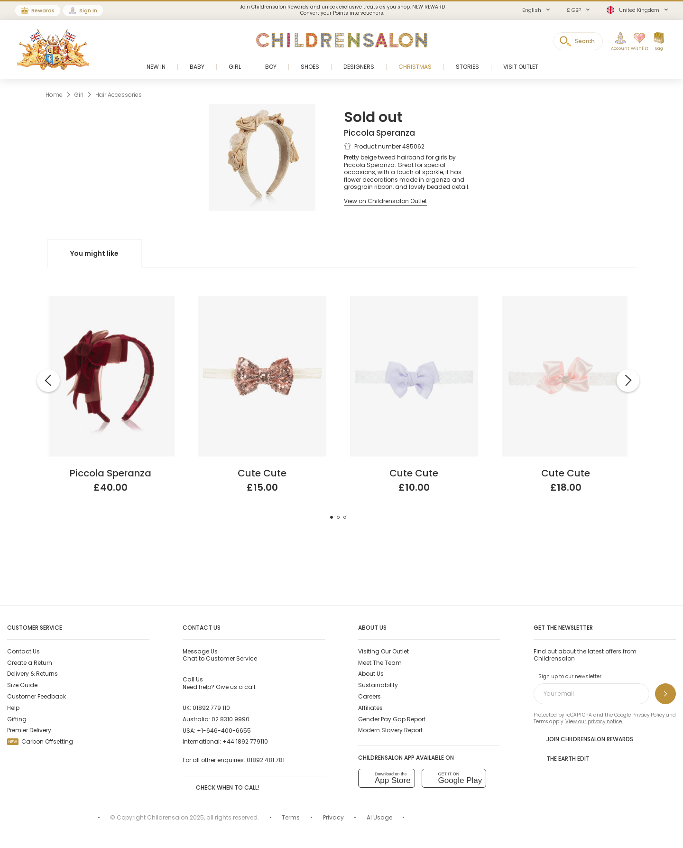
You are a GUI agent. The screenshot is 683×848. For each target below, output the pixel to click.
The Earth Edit (562, 758)
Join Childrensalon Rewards (583, 738)
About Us (371, 674)
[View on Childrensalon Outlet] (385, 201)
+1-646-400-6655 (224, 731)
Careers (369, 696)
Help (13, 708)
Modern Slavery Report (390, 730)
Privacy (333, 817)
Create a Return (29, 663)
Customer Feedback (36, 696)
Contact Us (23, 651)
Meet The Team (380, 663)
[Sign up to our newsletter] (665, 693)
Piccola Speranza (379, 133)
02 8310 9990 (230, 719)
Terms (541, 721)
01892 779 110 (211, 708)
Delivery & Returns (32, 674)
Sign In (88, 10)
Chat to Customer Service (220, 654)
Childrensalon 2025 (175, 817)
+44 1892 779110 (245, 741)
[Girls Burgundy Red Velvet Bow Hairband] (110, 300)
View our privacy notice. (594, 721)
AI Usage (379, 817)
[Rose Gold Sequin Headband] (262, 300)
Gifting (17, 719)
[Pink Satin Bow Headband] (566, 300)
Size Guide (22, 685)
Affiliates (370, 708)
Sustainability (378, 685)
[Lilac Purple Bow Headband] (414, 300)
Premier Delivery (29, 730)
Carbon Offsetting (40, 741)
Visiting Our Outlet (383, 651)
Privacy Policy (648, 714)
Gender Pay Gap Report (391, 719)
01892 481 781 (266, 760)
